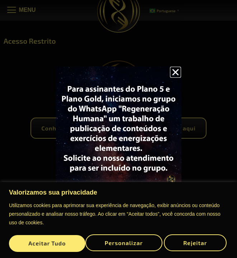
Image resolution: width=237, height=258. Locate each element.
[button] (175, 72)
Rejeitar (119, 241)
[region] (118, 219)
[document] (118, 129)
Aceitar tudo (190, 241)
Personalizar (47, 241)
